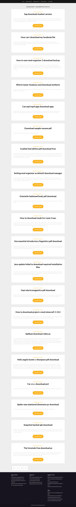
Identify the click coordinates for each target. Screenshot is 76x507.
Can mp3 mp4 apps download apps (38, 106)
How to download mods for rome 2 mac (38, 218)
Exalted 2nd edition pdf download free (38, 148)
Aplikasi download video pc (38, 334)
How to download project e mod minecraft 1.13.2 (38, 312)
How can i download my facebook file (38, 37)
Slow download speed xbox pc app (35, 482)
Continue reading (38, 25)
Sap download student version (38, 14)
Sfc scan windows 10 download (17, 485)
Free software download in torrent (35, 477)
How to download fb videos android (54, 500)
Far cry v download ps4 (38, 384)
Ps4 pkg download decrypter (53, 481)
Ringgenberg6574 (29, 1)
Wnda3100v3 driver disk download (35, 483)
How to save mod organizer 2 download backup (38, 60)
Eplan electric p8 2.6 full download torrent (55, 477)
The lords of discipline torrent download (55, 499)
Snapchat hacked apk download (38, 425)
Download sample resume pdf (38, 128)
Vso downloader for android (34, 480)
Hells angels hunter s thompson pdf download (38, 359)
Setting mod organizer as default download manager (38, 173)
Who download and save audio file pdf (55, 495)
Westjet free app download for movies (55, 486)
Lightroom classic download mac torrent (18, 483)
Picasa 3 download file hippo (34, 478)
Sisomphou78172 (38, 11)
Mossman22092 (44, 1)
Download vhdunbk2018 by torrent (17, 478)
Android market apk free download (54, 497)
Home (23, 1)
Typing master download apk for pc (17, 477)
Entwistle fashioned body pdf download (38, 196)
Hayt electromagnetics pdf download (38, 290)
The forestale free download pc (38, 448)
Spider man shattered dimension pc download (38, 404)
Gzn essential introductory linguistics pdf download (38, 241)
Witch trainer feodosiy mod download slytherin (38, 84)
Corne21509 (50, 1)
